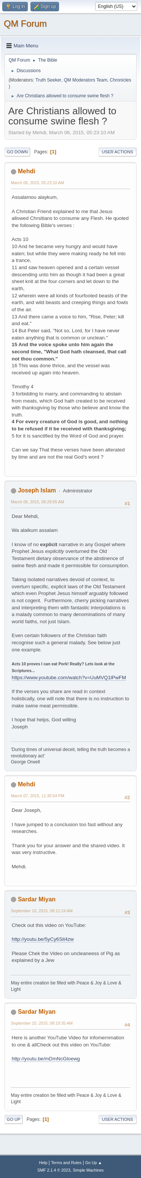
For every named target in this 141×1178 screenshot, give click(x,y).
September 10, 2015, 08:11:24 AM (42, 910)
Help (43, 1162)
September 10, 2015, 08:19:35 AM (42, 1023)
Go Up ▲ (93, 1162)
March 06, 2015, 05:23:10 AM (37, 182)
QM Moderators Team (86, 80)
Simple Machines (88, 1170)
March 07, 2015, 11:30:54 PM (37, 795)
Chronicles (120, 80)
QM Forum (25, 23)
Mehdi (26, 171)
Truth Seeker (48, 80)
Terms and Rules (66, 1162)
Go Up (13, 1119)
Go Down (17, 152)
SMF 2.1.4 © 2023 (53, 1170)
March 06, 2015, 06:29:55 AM (37, 502)
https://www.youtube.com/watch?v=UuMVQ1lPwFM (69, 677)
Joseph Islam (37, 490)
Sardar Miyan (36, 899)
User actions (117, 152)
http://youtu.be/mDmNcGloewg (46, 1058)
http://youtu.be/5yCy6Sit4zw (43, 939)
